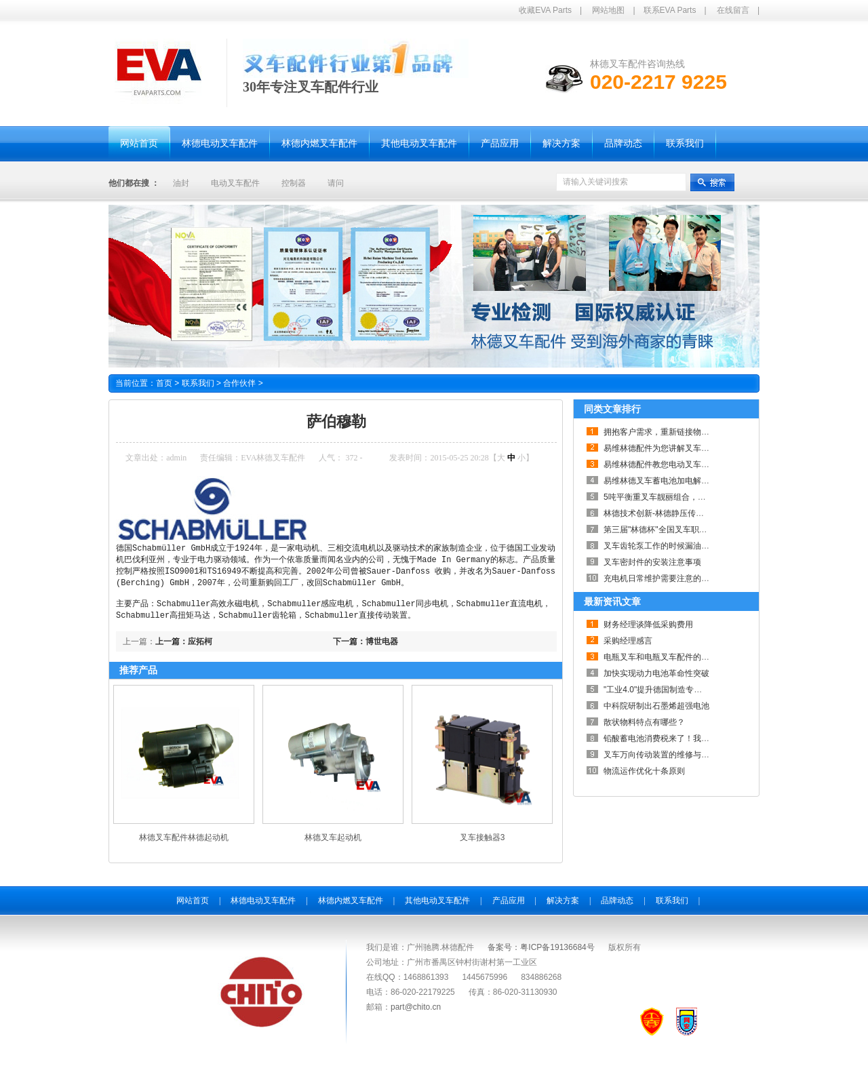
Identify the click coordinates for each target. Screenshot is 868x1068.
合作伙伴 (242, 383)
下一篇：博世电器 (365, 647)
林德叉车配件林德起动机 (184, 843)
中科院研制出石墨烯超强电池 (656, 706)
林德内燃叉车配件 (350, 906)
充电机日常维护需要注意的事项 (660, 578)
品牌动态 (617, 906)
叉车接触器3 (482, 843)
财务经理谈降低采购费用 (648, 624)
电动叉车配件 (235, 183)
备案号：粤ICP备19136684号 (541, 953)
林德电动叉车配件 (263, 906)
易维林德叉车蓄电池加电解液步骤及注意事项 (685, 481)
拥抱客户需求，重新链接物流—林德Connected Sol (695, 432)
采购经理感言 (628, 641)
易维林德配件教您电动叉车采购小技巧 (673, 464)
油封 (181, 183)
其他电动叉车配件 (437, 906)
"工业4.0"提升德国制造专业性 (657, 689)
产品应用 (508, 906)
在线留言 (733, 10)
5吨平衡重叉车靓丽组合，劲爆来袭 (667, 497)
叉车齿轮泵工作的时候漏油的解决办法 (673, 546)
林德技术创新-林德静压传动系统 (662, 513)
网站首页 (192, 906)
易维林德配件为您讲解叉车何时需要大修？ (681, 448)
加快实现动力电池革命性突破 (656, 673)
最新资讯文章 (612, 601)
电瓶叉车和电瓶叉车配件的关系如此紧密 (677, 657)
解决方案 (563, 906)
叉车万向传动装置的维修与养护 (660, 754)
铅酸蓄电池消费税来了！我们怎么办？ (673, 738)
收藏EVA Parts (545, 10)
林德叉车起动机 (332, 843)
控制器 (293, 183)
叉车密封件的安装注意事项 (652, 562)
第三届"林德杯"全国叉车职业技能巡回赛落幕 (684, 529)
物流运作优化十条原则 (644, 771)
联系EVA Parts (670, 10)
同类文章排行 (612, 408)
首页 (164, 383)
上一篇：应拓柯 (183, 647)
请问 (336, 183)
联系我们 (203, 383)
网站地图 (608, 10)
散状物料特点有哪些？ (644, 722)
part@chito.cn (416, 1013)
